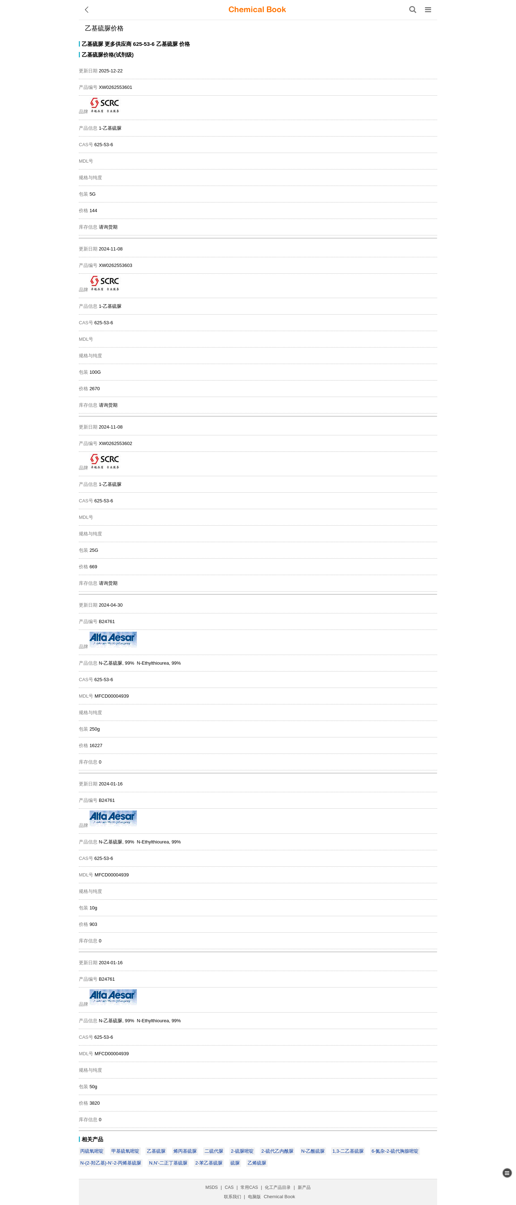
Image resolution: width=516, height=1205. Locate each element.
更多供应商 (118, 44)
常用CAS (249, 1187)
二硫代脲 (214, 1151)
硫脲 (235, 1163)
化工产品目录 (278, 1187)
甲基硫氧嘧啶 (125, 1151)
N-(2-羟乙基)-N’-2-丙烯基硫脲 (110, 1163)
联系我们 (232, 1196)
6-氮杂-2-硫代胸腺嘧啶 (395, 1151)
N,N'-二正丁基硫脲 (168, 1163)
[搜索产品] (412, 10)
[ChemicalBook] (257, 9)
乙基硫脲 (92, 44)
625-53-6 (143, 44)
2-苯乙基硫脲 (209, 1163)
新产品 (304, 1187)
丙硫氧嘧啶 (92, 1151)
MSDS (211, 1187)
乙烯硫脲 (257, 1163)
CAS (229, 1187)
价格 (184, 44)
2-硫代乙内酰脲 (277, 1151)
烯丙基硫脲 (185, 1151)
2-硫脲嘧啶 (242, 1151)
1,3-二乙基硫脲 (348, 1151)
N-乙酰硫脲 (313, 1151)
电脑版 (254, 1196)
